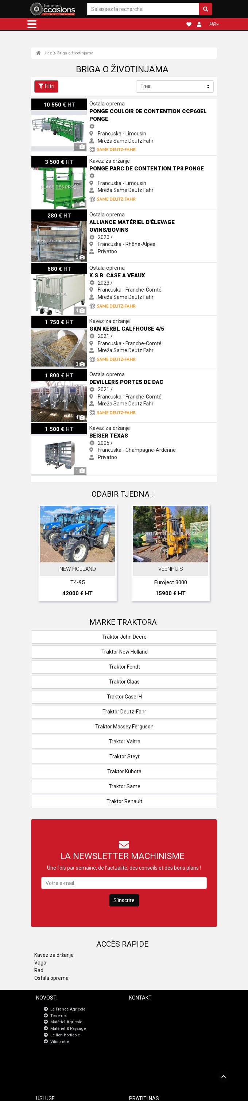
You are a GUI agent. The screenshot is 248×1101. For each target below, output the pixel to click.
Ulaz (44, 52)
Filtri (46, 86)
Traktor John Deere (124, 637)
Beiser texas (45, 426)
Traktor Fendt (124, 667)
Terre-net (58, 1015)
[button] (32, 24)
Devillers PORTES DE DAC (60, 373)
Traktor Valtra (124, 741)
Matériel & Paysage (68, 1028)
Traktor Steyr (124, 756)
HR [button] (212, 24)
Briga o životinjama (75, 52)
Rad (38, 970)
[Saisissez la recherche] (143, 9)
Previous (46, 554)
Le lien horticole (65, 1035)
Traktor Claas (124, 682)
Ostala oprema (51, 978)
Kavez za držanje (54, 955)
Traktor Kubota (124, 771)
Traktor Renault (124, 801)
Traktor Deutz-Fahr (124, 712)
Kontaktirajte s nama (159, 1008)
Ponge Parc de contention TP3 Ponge (74, 159)
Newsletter (149, 1015)
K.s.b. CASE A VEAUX (55, 266)
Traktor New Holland (124, 652)
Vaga (40, 963)
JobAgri (53, 1064)
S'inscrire (124, 900)
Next (201, 554)
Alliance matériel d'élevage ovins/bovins (77, 213)
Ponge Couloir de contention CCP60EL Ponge (83, 102)
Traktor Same (124, 786)
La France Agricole (67, 1009)
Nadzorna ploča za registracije (74, 1071)
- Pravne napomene (112, 1092)
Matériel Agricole (66, 1022)
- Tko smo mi (194, 1092)
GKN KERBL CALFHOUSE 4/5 (63, 319)
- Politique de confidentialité (156, 1092)
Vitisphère (59, 1041)
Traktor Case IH (124, 697)
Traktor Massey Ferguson (124, 726)
